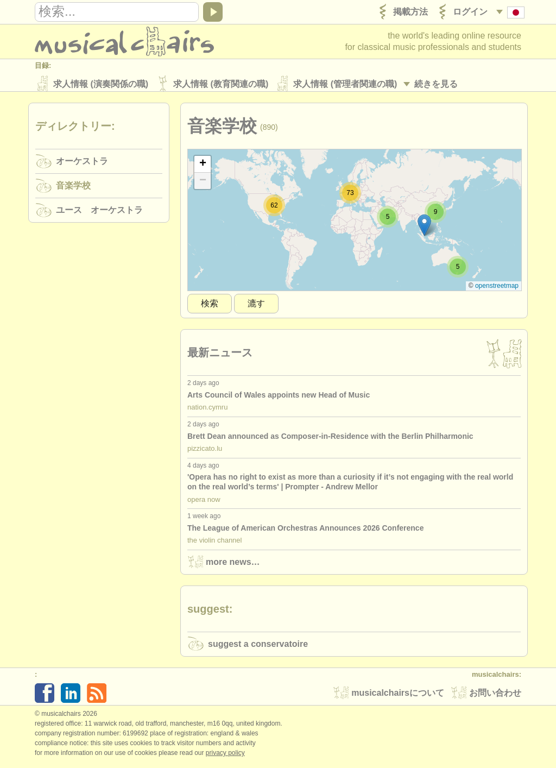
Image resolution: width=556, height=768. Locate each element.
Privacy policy (225, 756)
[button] (424, 229)
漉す (256, 307)
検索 (209, 307)
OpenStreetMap (497, 289)
